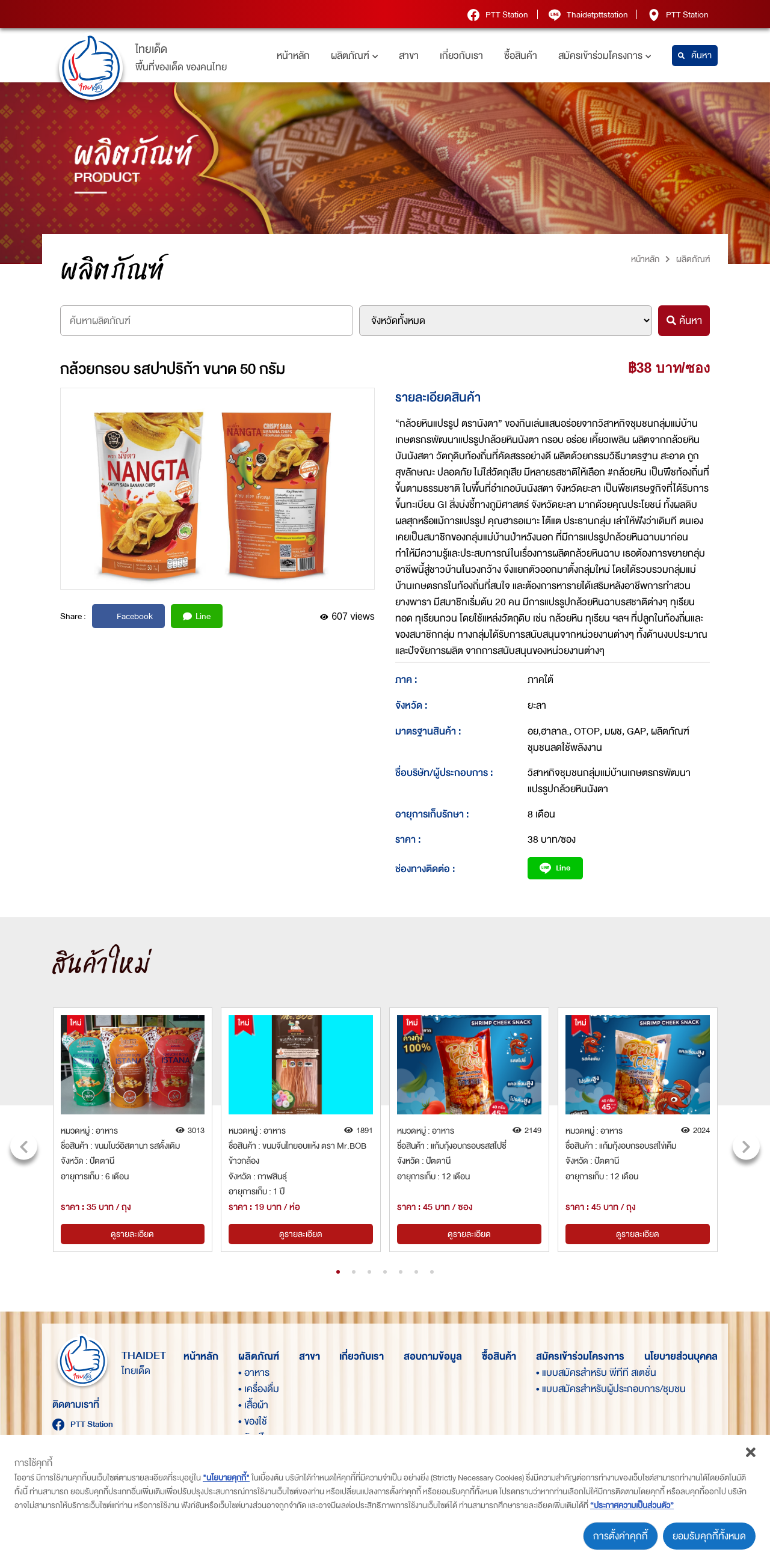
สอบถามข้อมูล (433, 1356)
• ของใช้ (252, 1421)
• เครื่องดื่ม (258, 1389)
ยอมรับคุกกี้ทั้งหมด (709, 1536)
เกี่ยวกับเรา (461, 55)
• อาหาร (254, 1372)
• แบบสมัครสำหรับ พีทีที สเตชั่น (556, 1372)
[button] (338, 1272)
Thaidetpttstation (587, 14)
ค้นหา (695, 55)
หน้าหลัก (293, 55)
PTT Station (497, 14)
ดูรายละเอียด (132, 1234)
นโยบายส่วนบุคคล (681, 1356)
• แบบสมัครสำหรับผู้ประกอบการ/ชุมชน (556, 1389)
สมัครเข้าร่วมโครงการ (604, 55)
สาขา (409, 55)
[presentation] (23, 1145)
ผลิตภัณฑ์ (354, 55)
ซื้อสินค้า (520, 55)
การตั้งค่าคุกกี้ (620, 1536)
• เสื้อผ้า (253, 1405)
